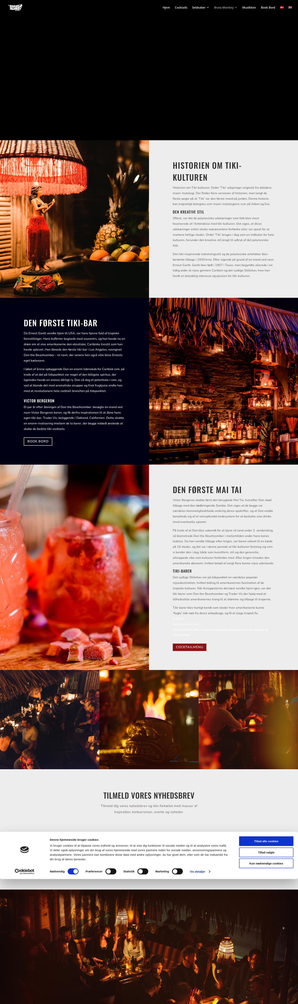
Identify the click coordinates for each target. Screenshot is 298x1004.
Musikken (249, 7)
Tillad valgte (266, 977)
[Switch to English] (290, 10)
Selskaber (198, 7)
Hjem (166, 7)
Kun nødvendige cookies (266, 988)
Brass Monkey (224, 7)
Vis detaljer (197, 996)
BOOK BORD (38, 441)
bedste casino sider (186, 624)
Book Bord (268, 7)
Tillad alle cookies (266, 966)
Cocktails (181, 7)
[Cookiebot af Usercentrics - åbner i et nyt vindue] (24, 996)
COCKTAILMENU (189, 647)
